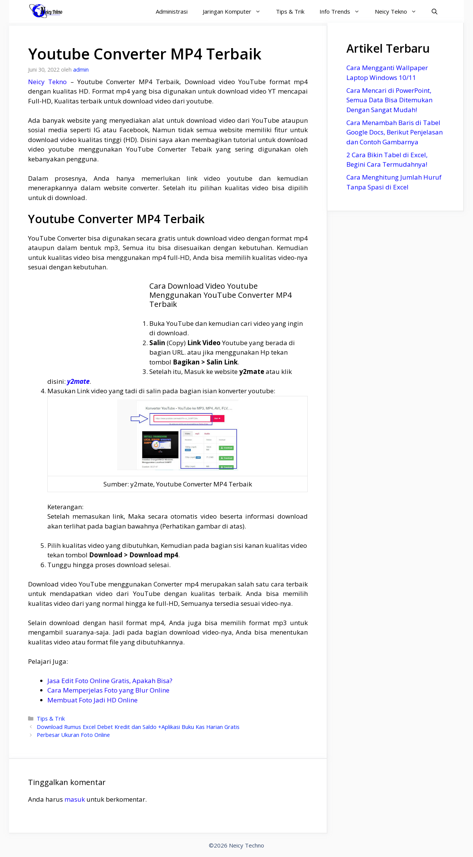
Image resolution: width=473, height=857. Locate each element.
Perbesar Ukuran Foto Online (73, 734)
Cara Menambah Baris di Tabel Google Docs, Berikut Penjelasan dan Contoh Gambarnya (394, 132)
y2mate (78, 381)
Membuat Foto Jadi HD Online (92, 700)
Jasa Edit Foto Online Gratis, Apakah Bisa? (109, 680)
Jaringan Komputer (235, 11)
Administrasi (172, 11)
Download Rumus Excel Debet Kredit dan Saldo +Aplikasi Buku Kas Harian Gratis (138, 726)
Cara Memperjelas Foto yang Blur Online (108, 690)
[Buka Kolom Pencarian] (434, 11)
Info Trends (343, 11)
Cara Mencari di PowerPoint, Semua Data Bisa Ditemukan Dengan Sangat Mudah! (389, 100)
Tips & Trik (290, 11)
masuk (74, 799)
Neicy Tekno (399, 11)
